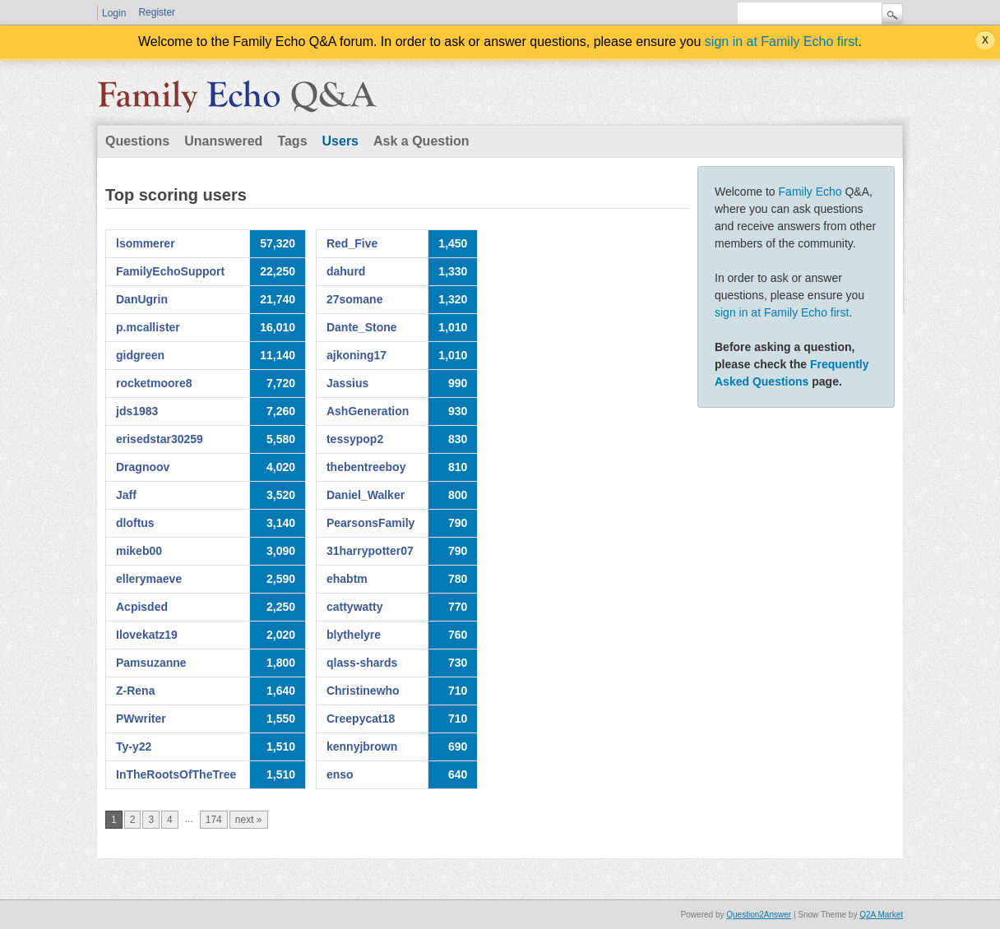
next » (248, 819)
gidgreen (140, 355)
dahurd (345, 271)
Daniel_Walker (365, 494)
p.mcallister (148, 327)
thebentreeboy (365, 467)
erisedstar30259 (159, 439)
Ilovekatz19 (147, 634)
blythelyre (353, 634)
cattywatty (354, 606)
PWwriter (141, 718)
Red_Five (351, 243)
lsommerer (145, 243)
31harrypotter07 (370, 550)
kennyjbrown (361, 746)
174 (214, 819)
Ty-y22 (133, 746)
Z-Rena (135, 690)
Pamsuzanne (151, 662)
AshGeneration (367, 411)
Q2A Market (881, 914)
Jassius (347, 383)
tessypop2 (354, 439)
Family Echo (810, 191)
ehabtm (347, 578)
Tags (292, 141)
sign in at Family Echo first (782, 42)
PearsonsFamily (370, 522)
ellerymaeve (149, 578)
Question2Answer (758, 914)
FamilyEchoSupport (170, 271)
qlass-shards (361, 662)
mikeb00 (139, 550)
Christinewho (363, 690)
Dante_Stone (361, 327)
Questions (137, 141)
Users (340, 141)
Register (156, 12)
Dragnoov (142, 467)
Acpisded (142, 606)
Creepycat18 (360, 718)
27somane (354, 299)
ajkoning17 (356, 355)
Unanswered (223, 141)
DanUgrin (142, 299)
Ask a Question (421, 141)
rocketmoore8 (154, 383)
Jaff (126, 494)
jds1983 (137, 411)
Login (114, 13)
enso (340, 774)
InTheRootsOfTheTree (176, 774)
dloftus (135, 522)
